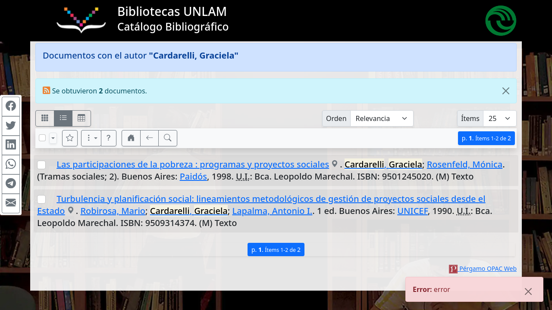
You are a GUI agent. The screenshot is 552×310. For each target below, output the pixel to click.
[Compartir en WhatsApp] (11, 165)
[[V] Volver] (149, 138)
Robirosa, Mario (112, 211)
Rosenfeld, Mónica (464, 164)
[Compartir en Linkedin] (11, 145)
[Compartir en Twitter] (11, 126)
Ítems (470, 118)
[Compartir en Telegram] (11, 184)
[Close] (506, 91)
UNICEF (412, 211)
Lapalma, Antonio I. (272, 211)
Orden (336, 118)
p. (486, 138)
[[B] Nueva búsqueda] (167, 138)
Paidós (193, 176)
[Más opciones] (91, 138)
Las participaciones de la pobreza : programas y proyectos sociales (192, 164)
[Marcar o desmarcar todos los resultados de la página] (42, 137)
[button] (108, 138)
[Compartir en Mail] (11, 204)
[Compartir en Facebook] (11, 107)
